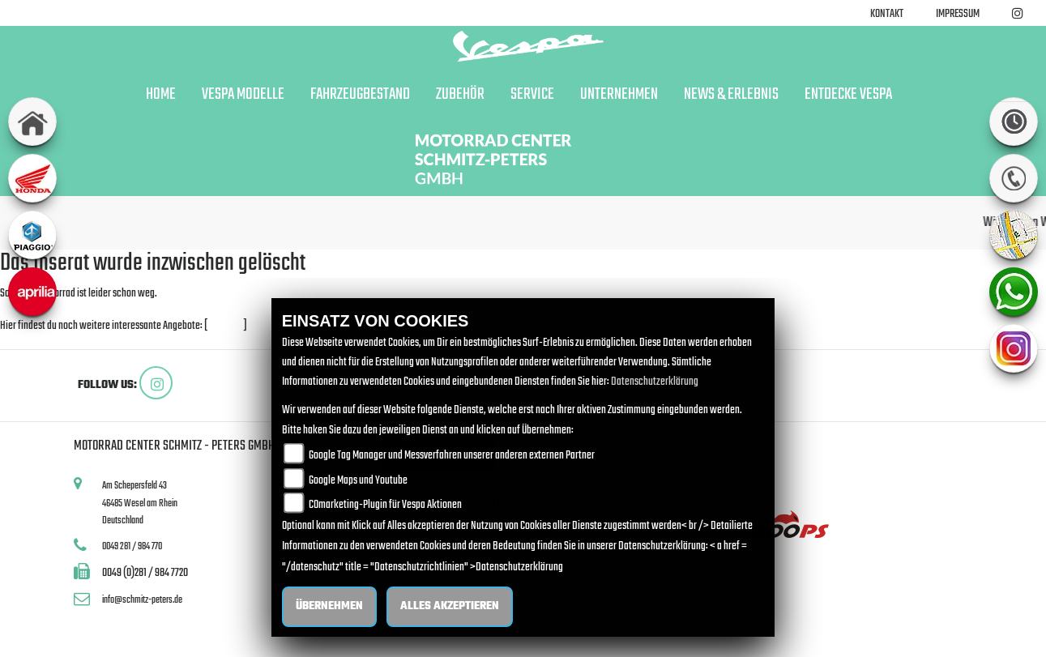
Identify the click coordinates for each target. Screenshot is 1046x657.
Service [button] (532, 95)
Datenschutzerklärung (654, 382)
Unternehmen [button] (619, 95)
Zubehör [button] (460, 95)
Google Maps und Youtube (358, 480)
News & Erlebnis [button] (731, 95)
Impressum (958, 14)
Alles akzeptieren (449, 606)
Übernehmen (329, 606)
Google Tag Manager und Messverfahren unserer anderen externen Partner (452, 455)
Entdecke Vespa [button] (848, 95)
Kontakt (886, 14)
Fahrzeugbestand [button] (360, 95)
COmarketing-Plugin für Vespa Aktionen (385, 505)
